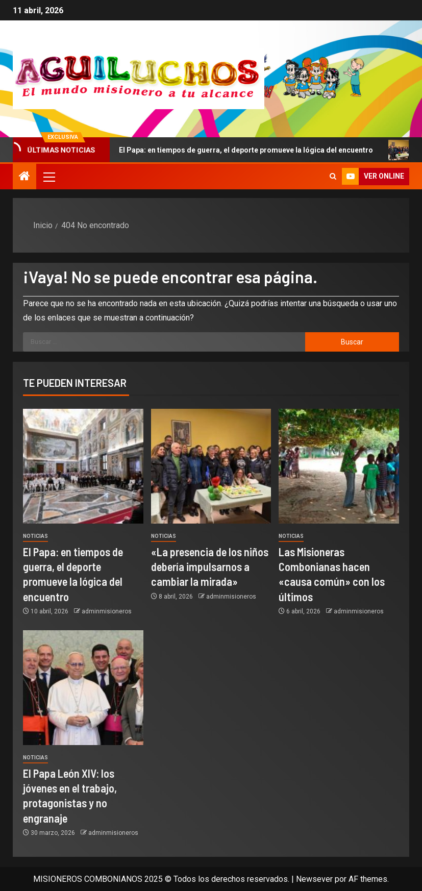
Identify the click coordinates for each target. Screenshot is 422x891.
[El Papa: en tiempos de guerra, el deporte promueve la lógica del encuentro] (83, 466)
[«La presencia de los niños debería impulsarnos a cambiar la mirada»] (211, 466)
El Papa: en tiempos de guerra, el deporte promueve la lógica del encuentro (242, 150)
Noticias (35, 536)
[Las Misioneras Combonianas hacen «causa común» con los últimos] (339, 466)
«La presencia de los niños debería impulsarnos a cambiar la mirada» (209, 566)
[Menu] (48, 176)
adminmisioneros (107, 611)
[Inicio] (24, 177)
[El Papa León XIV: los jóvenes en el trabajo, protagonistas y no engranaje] (83, 687)
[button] (48, 176)
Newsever (314, 879)
